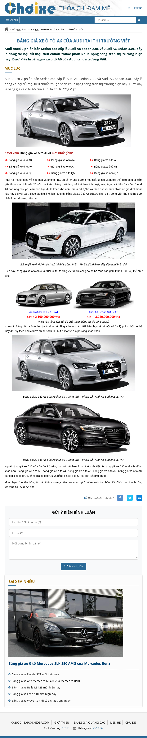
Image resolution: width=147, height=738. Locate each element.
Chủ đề (130, 722)
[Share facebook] (120, 498)
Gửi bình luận (73, 566)
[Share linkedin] (139, 498)
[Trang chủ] (7, 29)
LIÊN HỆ (115, 722)
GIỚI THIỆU (61, 722)
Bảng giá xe (19, 29)
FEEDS (138, 8)
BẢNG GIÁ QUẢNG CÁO (89, 722)
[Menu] (12, 20)
